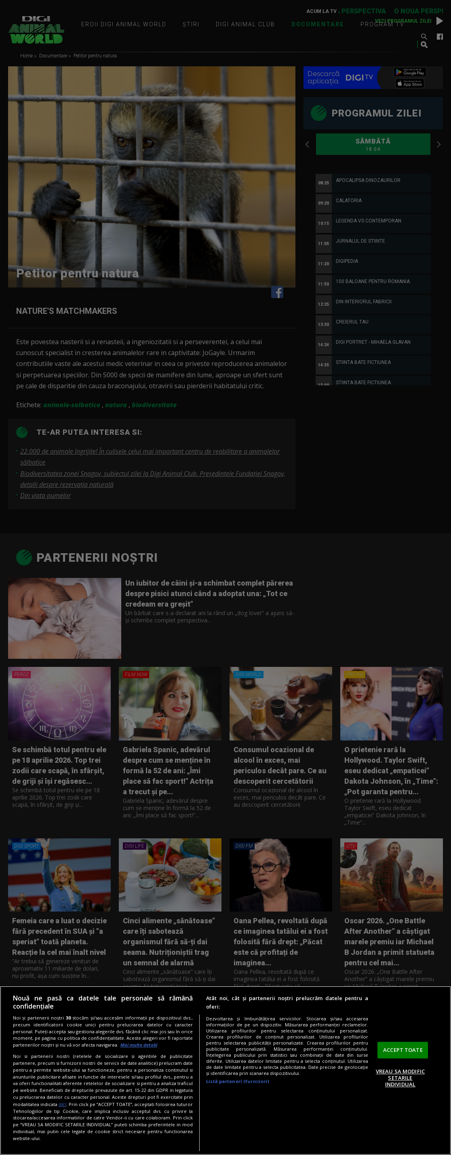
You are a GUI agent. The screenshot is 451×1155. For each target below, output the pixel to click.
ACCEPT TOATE (403, 1049)
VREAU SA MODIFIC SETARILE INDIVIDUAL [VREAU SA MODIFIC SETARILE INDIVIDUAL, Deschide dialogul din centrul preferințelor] (400, 1078)
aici (62, 1104)
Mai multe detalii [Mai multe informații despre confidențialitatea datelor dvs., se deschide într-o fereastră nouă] (138, 1045)
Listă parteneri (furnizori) (237, 1081)
